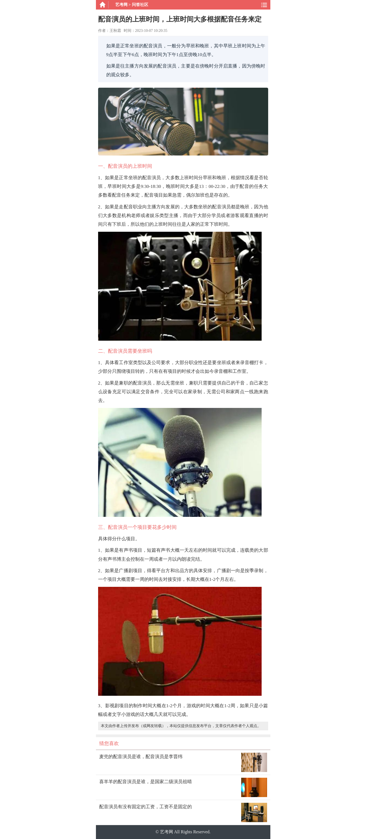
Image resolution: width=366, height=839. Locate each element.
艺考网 (121, 4)
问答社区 (140, 4)
